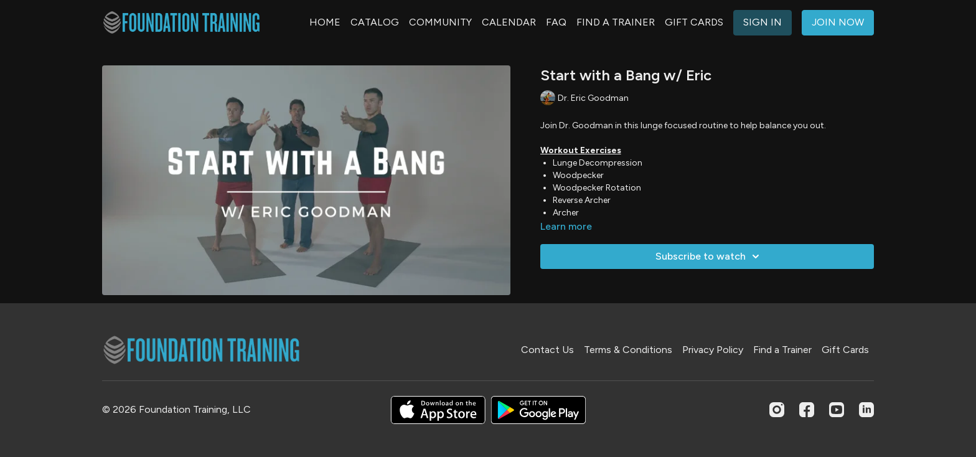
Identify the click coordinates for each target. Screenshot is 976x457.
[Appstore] (438, 410)
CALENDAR (509, 22)
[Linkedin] (866, 409)
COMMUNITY (440, 22)
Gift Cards (845, 350)
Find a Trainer (782, 350)
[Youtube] (836, 409)
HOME (324, 22)
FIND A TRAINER (615, 22)
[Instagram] (776, 409)
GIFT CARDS (694, 22)
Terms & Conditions (628, 350)
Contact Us (547, 350)
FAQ (556, 22)
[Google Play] (538, 410)
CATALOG (374, 22)
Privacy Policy (712, 350)
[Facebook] (806, 409)
